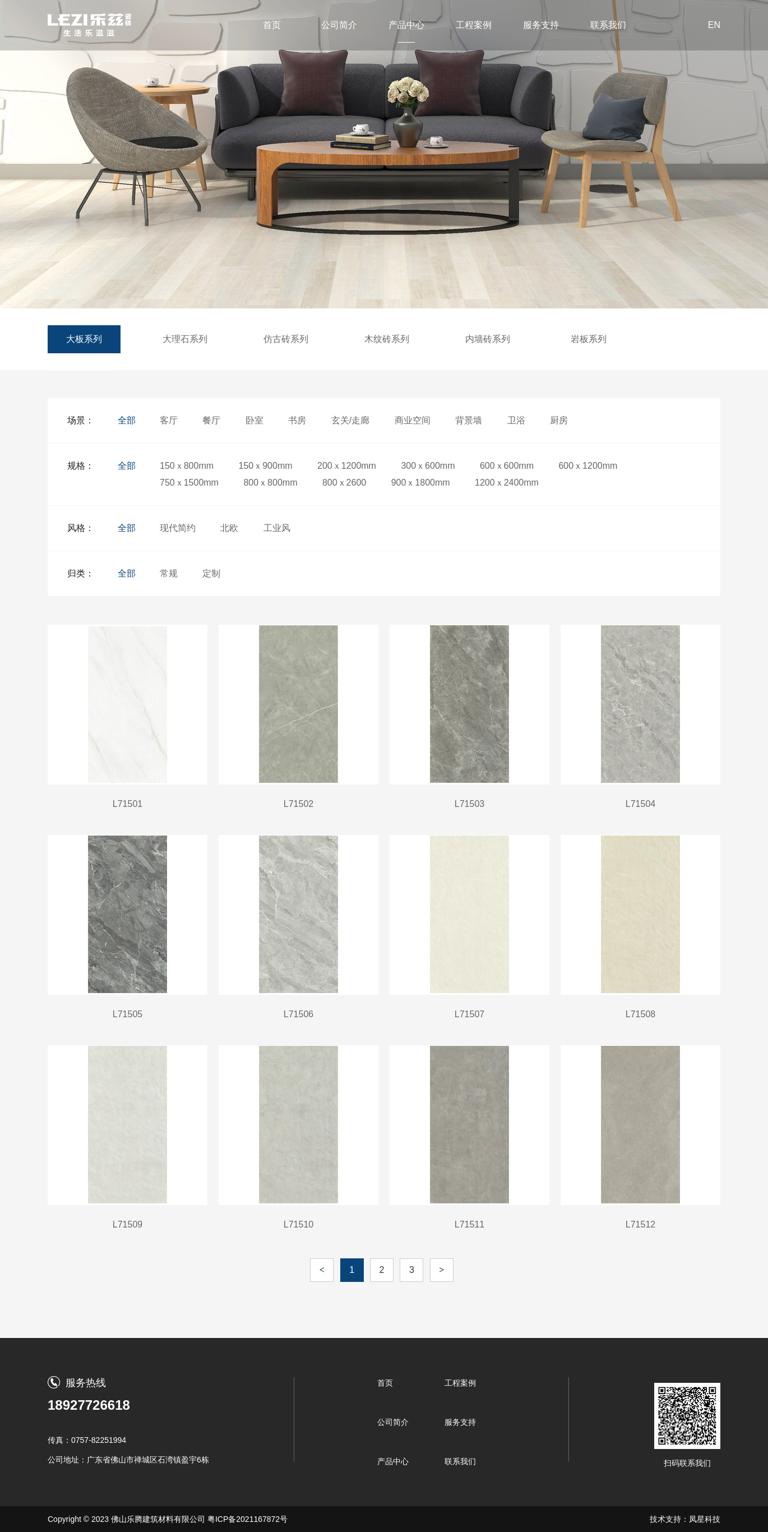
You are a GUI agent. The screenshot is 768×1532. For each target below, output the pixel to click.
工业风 (276, 528)
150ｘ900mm (266, 465)
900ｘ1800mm (420, 482)
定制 (211, 573)
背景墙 (468, 420)
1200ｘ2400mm (507, 482)
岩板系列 (589, 339)
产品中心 (406, 25)
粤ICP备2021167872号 (247, 1519)
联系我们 (608, 25)
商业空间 (413, 420)
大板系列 (84, 339)
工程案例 (474, 25)
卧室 (254, 420)
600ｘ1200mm (587, 465)
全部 (127, 420)
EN (714, 25)
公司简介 (339, 25)
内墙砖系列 (487, 339)
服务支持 (541, 25)
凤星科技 (704, 1519)
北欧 (229, 528)
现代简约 (178, 528)
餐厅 (211, 420)
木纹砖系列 (386, 339)
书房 (297, 420)
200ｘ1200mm (346, 465)
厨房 (559, 420)
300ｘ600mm (428, 465)
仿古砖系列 (285, 339)
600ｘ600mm (507, 465)
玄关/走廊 (350, 420)
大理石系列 (185, 339)
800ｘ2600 (344, 482)
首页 (272, 25)
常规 (169, 573)
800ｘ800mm (270, 482)
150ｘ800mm (187, 465)
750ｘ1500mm (189, 482)
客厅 (169, 420)
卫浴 (516, 420)
